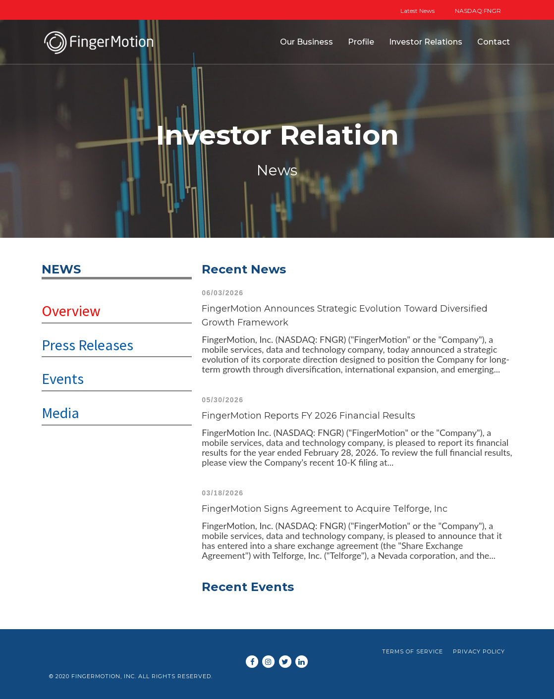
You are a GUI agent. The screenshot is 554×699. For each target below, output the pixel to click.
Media (60, 412)
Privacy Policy (479, 651)
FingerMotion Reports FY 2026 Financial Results (308, 415)
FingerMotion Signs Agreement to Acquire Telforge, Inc (324, 508)
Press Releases (87, 344)
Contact (493, 42)
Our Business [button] (306, 42)
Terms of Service (412, 651)
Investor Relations (425, 42)
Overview (71, 310)
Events (63, 378)
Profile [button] (361, 42)
